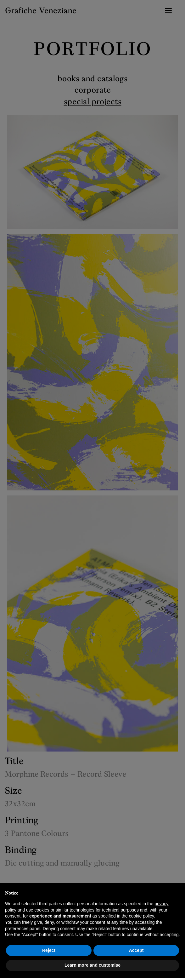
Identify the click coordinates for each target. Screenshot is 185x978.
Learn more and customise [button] (92, 965)
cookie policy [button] (141, 915)
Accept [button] (136, 950)
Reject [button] (48, 950)
